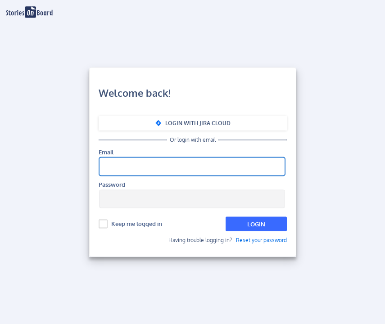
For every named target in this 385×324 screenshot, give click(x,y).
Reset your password (261, 240)
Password (112, 185)
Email (106, 152)
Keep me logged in (136, 223)
